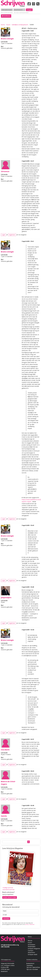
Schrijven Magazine (34, 948)
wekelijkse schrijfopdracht (20, 25)
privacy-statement (29, 924)
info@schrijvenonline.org (10, 945)
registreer (12, 235)
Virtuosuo (5, 171)
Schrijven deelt (32, 954)
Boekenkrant (30, 963)
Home (3, 25)
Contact (30, 950)
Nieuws (30, 941)
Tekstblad (29, 965)
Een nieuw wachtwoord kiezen (21, 12)
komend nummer (9, 889)
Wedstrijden (31, 946)
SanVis (4, 816)
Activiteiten (31, 945)
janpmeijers (6, 597)
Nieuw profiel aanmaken (7, 12)
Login (3, 235)
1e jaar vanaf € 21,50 (9, 897)
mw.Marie (5, 750)
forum (8, 25)
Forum (30, 943)
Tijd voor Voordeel (32, 969)
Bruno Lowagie (7, 38)
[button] (6, 16)
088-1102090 (5, 947)
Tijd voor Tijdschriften (33, 967)
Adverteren (31, 952)
